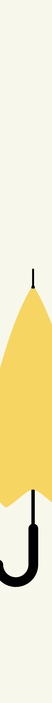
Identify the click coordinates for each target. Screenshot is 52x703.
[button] (26, 351)
